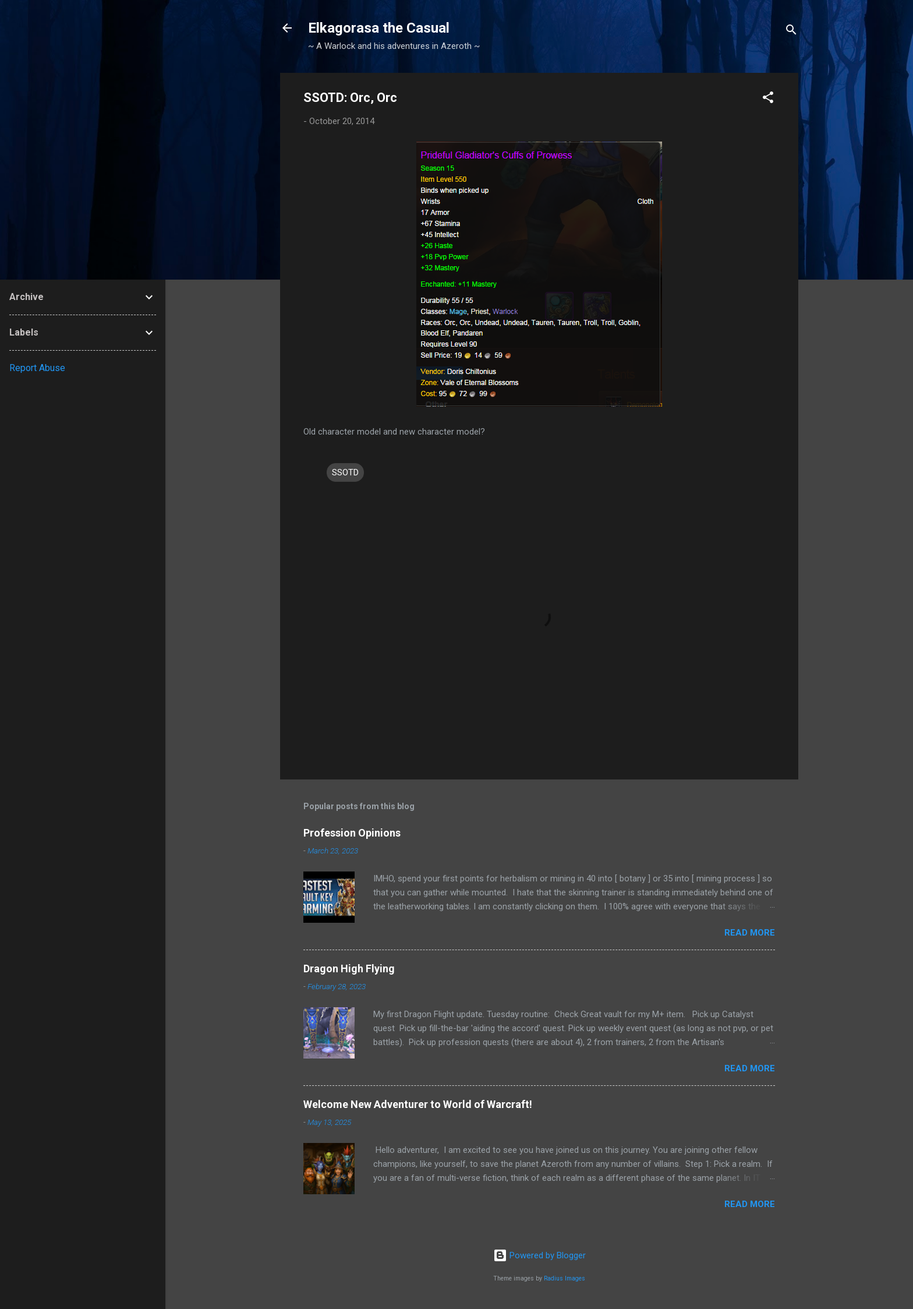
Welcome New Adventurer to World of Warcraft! (417, 1104)
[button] (768, 99)
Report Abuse (37, 367)
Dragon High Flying (349, 968)
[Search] (791, 32)
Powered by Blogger (539, 1255)
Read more (749, 932)
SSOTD (345, 472)
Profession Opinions (352, 833)
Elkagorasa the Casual (379, 28)
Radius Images (564, 1278)
